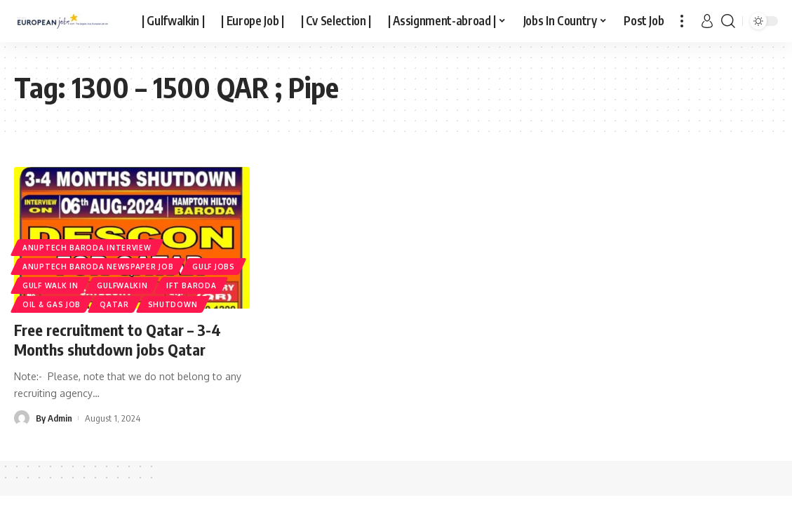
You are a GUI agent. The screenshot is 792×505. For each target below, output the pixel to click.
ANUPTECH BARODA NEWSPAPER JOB (97, 266)
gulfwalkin (122, 285)
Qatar (114, 304)
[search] (728, 21)
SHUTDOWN (173, 304)
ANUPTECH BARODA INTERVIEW (87, 247)
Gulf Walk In (50, 285)
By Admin (54, 418)
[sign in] (707, 21)
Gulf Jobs (213, 266)
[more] (682, 21)
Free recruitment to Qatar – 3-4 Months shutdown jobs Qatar (117, 340)
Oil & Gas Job (51, 304)
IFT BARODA (191, 285)
